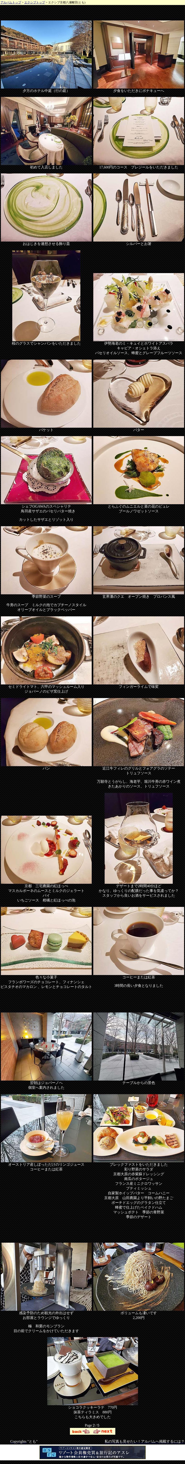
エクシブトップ (34, 2)
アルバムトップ (10, 2)
